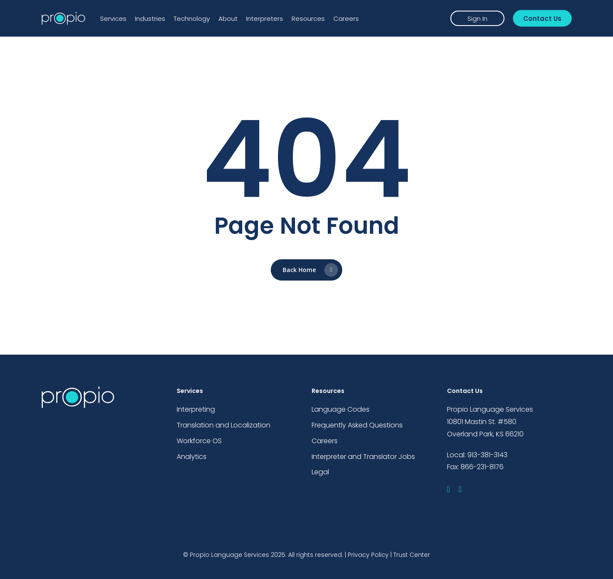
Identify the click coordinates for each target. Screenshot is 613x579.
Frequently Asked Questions (357, 425)
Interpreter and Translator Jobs (363, 456)
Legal (320, 472)
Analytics (191, 456)
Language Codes (341, 409)
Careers (325, 441)
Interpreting (196, 409)
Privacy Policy (368, 554)
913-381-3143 (487, 455)
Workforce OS (199, 441)
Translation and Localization (223, 425)
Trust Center (411, 554)
